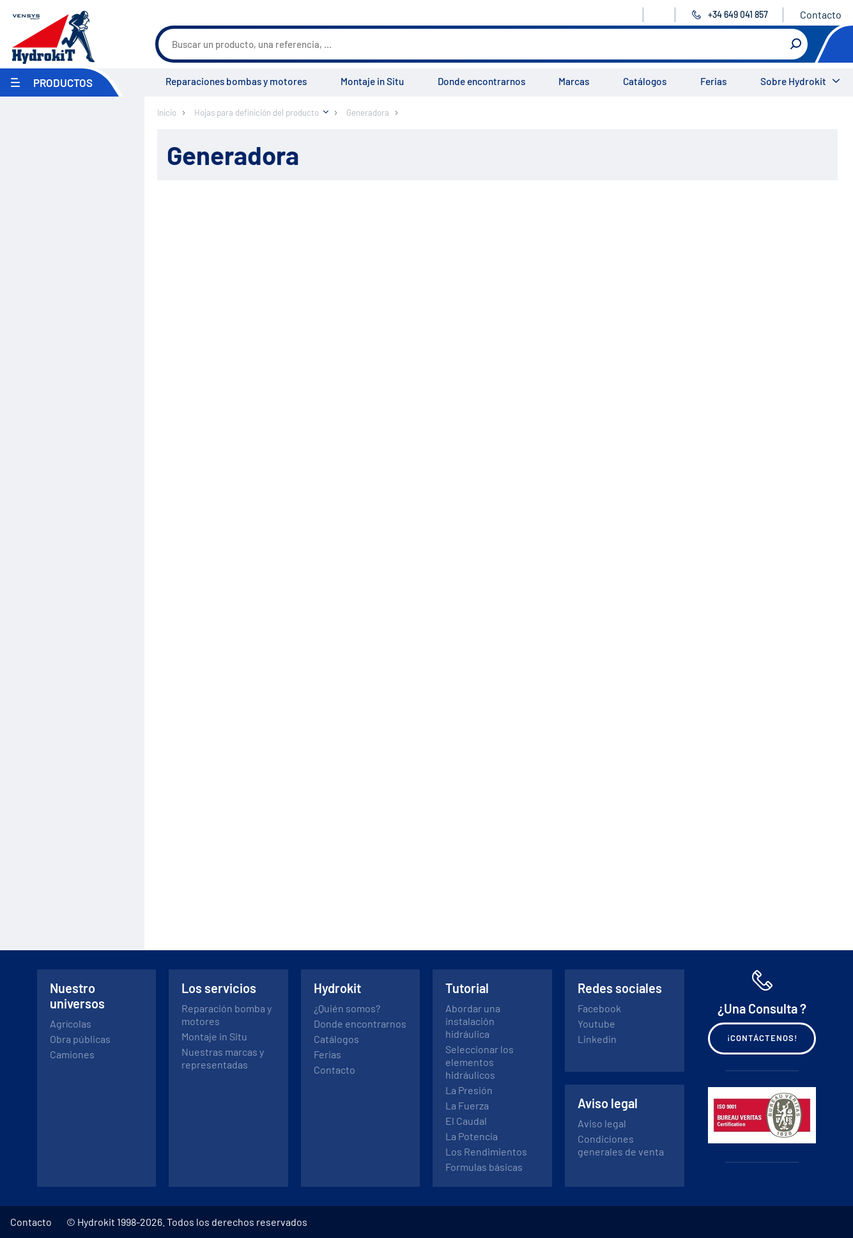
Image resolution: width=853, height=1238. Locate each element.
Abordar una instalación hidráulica (472, 1021)
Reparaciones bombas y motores (236, 81)
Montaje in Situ (372, 81)
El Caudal (466, 1121)
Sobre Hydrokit (793, 81)
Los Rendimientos (486, 1151)
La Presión (469, 1090)
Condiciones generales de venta (621, 1144)
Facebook (599, 1008)
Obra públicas (80, 1039)
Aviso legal (602, 1123)
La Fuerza (467, 1105)
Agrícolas (70, 1023)
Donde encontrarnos (481, 81)
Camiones (72, 1054)
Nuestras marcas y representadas (222, 1058)
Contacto (820, 14)
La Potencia (471, 1136)
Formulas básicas (484, 1167)
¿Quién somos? (347, 1008)
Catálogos (644, 81)
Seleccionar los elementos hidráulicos (479, 1062)
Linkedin (597, 1039)
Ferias (713, 81)
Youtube (596, 1023)
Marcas (573, 81)
